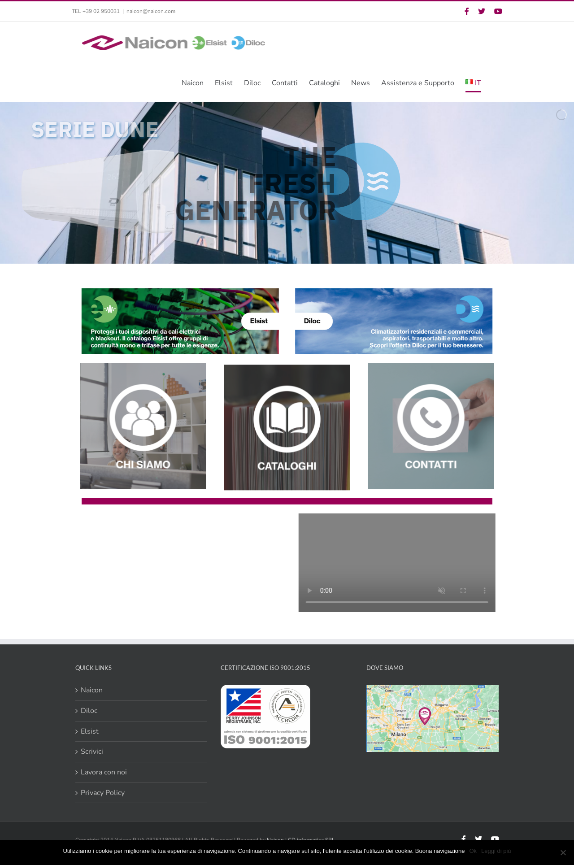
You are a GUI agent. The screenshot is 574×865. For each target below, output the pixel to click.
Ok (473, 851)
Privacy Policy (103, 793)
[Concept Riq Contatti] (434, 367)
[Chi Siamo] (140, 367)
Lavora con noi (104, 772)
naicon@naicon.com (150, 11)
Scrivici (92, 751)
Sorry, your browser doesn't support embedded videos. (173, 562)
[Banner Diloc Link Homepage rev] (394, 292)
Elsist (90, 731)
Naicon (92, 690)
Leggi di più (496, 851)
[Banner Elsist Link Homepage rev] (179, 292)
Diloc (89, 711)
